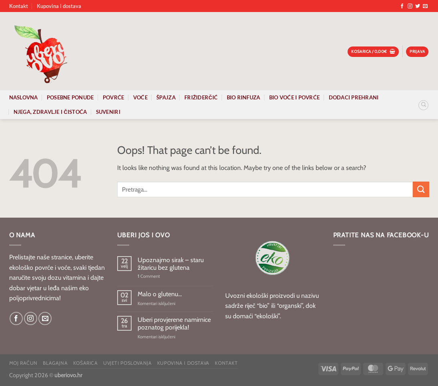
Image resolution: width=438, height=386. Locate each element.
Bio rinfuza (243, 97)
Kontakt (18, 6)
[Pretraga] (423, 105)
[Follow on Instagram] (410, 6)
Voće (140, 97)
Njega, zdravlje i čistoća (50, 112)
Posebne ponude (70, 97)
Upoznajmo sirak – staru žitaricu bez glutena (171, 263)
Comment (149, 276)
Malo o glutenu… (160, 294)
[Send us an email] (425, 6)
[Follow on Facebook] (402, 6)
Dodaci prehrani (354, 97)
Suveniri (108, 112)
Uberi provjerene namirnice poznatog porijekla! (174, 323)
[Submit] (421, 189)
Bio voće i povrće (294, 97)
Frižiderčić (201, 97)
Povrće (113, 97)
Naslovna (23, 97)
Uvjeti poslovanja (127, 363)
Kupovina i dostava (59, 6)
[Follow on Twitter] (417, 6)
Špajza (166, 97)
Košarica (85, 363)
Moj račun (23, 363)
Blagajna (55, 363)
